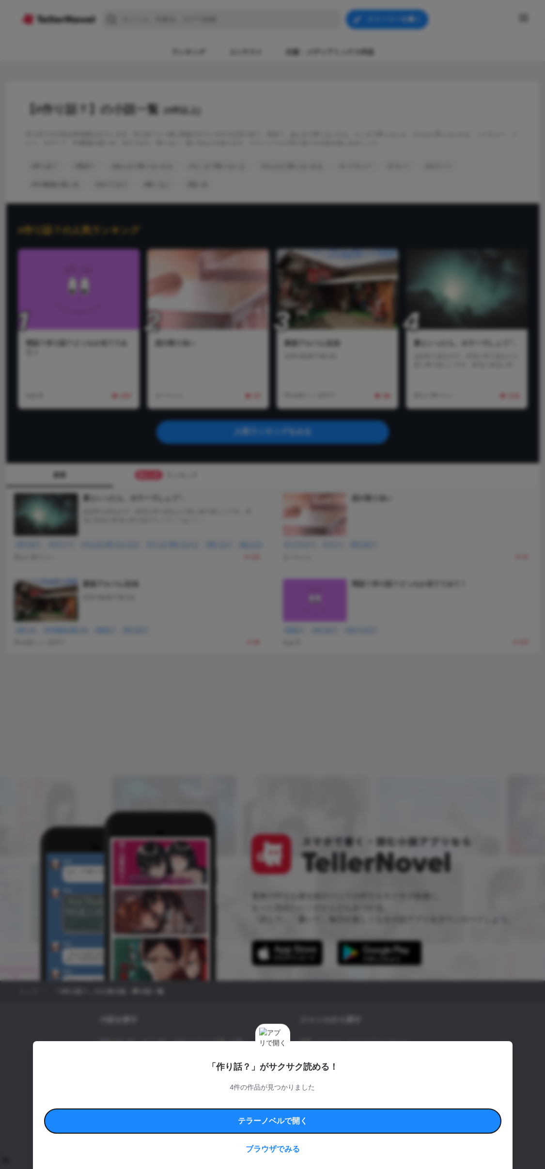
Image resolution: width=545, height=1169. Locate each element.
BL (303, 1074)
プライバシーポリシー (330, 1113)
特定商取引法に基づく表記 (362, 1102)
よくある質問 (413, 1102)
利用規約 (127, 1102)
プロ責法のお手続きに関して (266, 1113)
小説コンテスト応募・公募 (208, 1041)
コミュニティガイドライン (240, 1102)
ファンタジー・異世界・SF (335, 1058)
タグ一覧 (153, 1041)
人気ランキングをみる (272, 431)
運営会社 (371, 1113)
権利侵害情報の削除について (195, 1113)
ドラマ (323, 1074)
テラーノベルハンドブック (174, 1102)
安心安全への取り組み (301, 1102)
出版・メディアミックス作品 (137, 1058)
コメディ (351, 1074)
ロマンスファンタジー (377, 1041)
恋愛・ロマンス (320, 1041)
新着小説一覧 (116, 1041)
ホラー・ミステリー (405, 1058)
